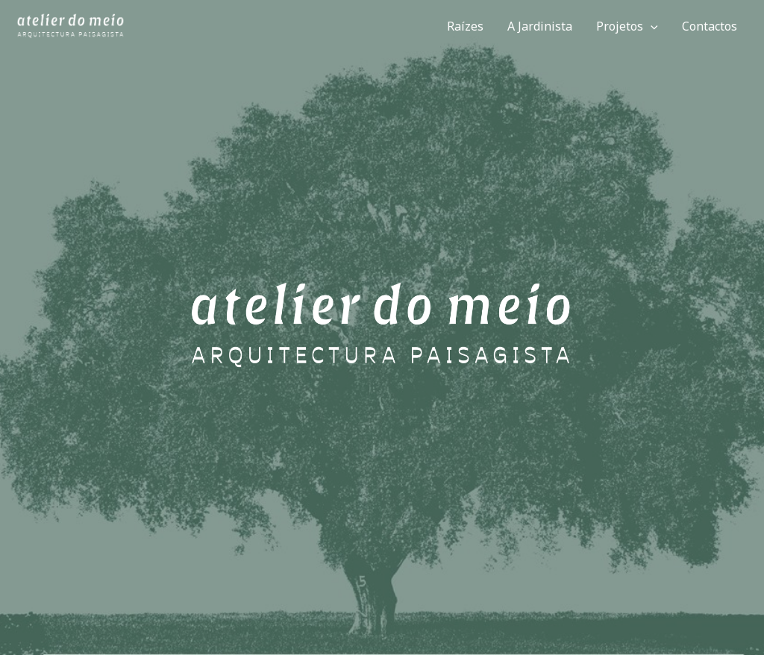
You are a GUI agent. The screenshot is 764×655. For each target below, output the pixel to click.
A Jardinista (539, 26)
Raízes (465, 26)
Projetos (627, 26)
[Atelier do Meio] (71, 25)
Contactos (709, 26)
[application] (650, 26)
